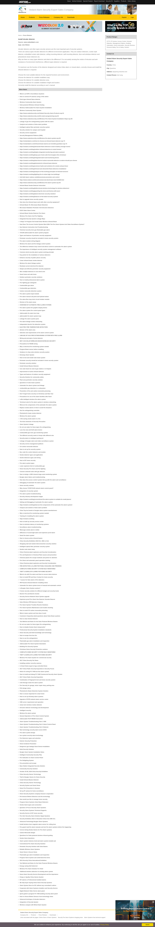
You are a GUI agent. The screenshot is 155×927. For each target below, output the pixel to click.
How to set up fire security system (30, 449)
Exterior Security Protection (28, 741)
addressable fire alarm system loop (30, 316)
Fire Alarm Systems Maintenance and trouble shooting (36, 607)
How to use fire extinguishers (29, 638)
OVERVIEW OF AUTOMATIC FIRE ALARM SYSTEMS (35, 305)
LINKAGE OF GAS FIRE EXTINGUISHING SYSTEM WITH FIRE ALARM (41, 335)
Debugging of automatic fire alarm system (32, 482)
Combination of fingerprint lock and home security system (37, 680)
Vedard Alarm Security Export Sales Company (51, 10)
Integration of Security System (29, 902)
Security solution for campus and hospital (32, 130)
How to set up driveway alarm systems (31, 696)
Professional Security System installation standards (35, 630)
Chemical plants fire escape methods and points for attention (38, 557)
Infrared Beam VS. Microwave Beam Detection (34, 205)
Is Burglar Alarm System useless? (30, 588)
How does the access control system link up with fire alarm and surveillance (43, 480)
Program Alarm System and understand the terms (35, 857)
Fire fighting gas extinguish (28, 282)
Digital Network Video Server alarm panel (32, 891)
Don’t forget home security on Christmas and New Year (36, 394)
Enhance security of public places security (33, 257)
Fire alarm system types (27, 463)
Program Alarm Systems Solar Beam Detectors (34, 802)
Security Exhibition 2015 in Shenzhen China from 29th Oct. (37, 818)
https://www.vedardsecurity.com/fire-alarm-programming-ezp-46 (39, 116)
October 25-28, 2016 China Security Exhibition (34, 771)
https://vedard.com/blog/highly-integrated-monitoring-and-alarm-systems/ (42, 152)
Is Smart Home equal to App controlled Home (33, 666)
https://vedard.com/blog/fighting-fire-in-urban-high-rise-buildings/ (40, 174)
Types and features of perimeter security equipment (35, 235)
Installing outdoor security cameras (30, 663)
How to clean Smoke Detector (29, 618)
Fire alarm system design (27, 732)
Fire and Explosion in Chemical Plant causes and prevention (38, 555)
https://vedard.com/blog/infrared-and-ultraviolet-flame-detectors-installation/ (43, 169)
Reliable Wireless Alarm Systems (30, 849)
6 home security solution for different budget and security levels (39, 591)
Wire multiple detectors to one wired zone (32, 271)
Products (32, 17)
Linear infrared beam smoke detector (31, 260)
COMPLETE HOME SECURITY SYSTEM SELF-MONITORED (37, 568)
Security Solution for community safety (32, 377)
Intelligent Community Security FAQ (31, 755)
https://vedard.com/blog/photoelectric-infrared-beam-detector (38, 163)
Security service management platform (31, 444)
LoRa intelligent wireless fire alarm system (33, 399)
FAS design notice (25, 688)
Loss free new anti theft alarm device (31, 430)
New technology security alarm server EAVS (33, 730)
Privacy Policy (104, 924)
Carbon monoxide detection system (30, 291)
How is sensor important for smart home (32, 693)
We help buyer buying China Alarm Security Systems (36, 882)
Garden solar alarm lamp (27, 549)
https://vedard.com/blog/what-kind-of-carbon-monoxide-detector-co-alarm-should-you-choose (48, 160)
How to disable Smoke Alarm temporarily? (32, 627)
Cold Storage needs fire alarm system (31, 682)
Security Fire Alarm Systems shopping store (70, 917)
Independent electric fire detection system (32, 324)
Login (132, 17)
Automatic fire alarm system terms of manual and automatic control (40, 585)
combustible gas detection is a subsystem (32, 388)
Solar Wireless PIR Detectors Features (31, 602)
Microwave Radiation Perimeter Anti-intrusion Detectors (37, 207)
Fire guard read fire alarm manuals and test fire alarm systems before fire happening (45, 827)
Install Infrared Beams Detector (29, 366)
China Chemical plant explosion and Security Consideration (38, 552)
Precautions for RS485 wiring (29, 344)
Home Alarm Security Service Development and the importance (39, 874)
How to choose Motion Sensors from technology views (36, 896)
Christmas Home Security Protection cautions (34, 649)
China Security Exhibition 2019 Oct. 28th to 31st (34, 541)
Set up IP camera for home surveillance (32, 791)
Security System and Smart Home (30, 785)
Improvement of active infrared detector (32, 371)
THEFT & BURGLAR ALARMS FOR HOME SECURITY (36, 571)
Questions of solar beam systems (30, 382)
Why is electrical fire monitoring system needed (34, 346)
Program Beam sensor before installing (32, 349)
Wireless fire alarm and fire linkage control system (35, 244)
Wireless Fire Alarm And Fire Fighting (31, 216)
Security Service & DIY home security (31, 813)
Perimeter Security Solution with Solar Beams (34, 846)
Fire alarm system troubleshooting (30, 493)
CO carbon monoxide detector (29, 446)
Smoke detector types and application (31, 455)
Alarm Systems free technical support (94, 917)
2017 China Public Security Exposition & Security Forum (37, 668)
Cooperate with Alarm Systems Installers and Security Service (39, 888)
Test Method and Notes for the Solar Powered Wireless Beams (39, 621)
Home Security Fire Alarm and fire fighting (32, 469)
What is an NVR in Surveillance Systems (32, 94)
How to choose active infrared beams (31, 538)
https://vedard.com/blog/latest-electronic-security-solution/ (38, 194)
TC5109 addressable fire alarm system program (34, 232)
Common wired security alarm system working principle (37, 252)
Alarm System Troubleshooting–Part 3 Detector (34, 727)
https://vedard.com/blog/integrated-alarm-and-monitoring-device (39, 157)
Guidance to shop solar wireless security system (34, 352)
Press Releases (44, 17)
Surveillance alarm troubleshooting (30, 527)
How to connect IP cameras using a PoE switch (34, 96)
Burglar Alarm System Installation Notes (32, 752)
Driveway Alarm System (27, 355)
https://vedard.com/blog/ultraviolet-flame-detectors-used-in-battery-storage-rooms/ (45, 146)
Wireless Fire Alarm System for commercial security (35, 657)
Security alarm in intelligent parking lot (31, 438)
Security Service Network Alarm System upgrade (34, 596)
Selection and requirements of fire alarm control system (37, 332)
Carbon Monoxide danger (27, 832)
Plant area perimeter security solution (31, 380)
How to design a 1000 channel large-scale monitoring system (38, 474)
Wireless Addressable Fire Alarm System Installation (36, 107)
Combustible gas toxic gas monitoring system (34, 432)
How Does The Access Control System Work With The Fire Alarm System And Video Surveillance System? (52, 224)
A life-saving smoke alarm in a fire (30, 419)
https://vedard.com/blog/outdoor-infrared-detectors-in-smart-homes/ (40, 149)
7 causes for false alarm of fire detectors (32, 580)
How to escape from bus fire (28, 635)
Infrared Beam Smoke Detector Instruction (32, 185)
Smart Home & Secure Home (28, 852)
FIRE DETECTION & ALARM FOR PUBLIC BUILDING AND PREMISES (40, 566)
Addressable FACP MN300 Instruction (31, 718)
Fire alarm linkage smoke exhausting (31, 321)
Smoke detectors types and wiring (30, 457)
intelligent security (25, 710)
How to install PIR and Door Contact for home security (36, 577)
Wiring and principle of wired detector (31, 338)
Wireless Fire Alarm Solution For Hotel (31, 868)
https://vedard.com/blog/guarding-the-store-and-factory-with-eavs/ (40, 191)
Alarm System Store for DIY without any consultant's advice (38, 885)
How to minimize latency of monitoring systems (34, 524)
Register (124, 17)
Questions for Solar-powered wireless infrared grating (36, 835)
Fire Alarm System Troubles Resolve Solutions (34, 605)
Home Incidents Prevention (28, 743)
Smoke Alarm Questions (27, 838)
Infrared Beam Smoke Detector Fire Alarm (32, 213)
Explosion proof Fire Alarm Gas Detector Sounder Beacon (37, 599)
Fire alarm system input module (29, 294)
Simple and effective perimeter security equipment (35, 269)
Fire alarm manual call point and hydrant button (34, 296)
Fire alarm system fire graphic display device (33, 307)
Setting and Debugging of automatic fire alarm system (36, 502)
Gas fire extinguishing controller (29, 410)
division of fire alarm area (27, 330)
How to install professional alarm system (32, 280)
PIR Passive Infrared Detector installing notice (34, 582)
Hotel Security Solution (27, 749)
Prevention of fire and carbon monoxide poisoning (35, 391)
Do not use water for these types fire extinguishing (35, 427)
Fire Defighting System (27, 760)
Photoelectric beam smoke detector (30, 413)
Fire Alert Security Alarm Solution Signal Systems (35, 816)
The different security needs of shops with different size (37, 435)
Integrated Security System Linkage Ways (32, 219)
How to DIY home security (27, 460)
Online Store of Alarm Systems (48, 917)
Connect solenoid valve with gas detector (32, 471)
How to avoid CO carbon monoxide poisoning (34, 610)
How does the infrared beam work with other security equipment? (40, 202)
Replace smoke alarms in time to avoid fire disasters (36, 407)
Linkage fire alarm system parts (29, 319)
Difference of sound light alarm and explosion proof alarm (37, 532)
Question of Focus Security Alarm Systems (33, 807)
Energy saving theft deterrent (29, 866)
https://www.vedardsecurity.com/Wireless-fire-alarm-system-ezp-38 (40, 138)
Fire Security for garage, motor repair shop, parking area (37, 685)
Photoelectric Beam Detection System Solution (34, 691)
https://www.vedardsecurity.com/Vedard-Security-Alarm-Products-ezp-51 (42, 113)
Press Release (43, 915)
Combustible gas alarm (27, 285)
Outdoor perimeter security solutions (31, 277)
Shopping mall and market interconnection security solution (38, 543)
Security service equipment (28, 132)
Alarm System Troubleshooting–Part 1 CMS (33, 721)
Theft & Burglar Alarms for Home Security (32, 777)
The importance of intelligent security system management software (40, 249)
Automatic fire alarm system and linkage (32, 385)
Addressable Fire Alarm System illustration (33, 643)
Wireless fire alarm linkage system (30, 263)
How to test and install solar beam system (32, 357)
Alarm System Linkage (26, 424)
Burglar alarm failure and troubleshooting (32, 477)
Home (23, 17)
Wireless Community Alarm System (30, 102)
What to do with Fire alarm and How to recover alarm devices (38, 574)
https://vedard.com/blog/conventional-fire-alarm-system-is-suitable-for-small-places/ (45, 499)
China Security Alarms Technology (30, 774)
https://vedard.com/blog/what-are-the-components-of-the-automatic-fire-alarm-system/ (46, 505)
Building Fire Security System (29, 646)
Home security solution (27, 485)
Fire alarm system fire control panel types (32, 310)
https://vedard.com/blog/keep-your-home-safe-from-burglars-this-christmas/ (43, 155)
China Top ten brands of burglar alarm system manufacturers (38, 510)
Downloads (71, 17)
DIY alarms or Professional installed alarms (33, 880)
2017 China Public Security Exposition (31, 677)
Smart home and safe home (28, 274)
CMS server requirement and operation (31, 702)
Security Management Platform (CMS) (31, 135)
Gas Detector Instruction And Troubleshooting (34, 227)
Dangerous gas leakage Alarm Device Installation (35, 746)
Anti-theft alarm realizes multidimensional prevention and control (39, 177)
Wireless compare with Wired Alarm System (33, 905)
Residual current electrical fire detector (31, 266)
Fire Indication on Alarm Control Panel (31, 757)
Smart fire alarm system (27, 535)
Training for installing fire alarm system (32, 516)
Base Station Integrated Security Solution (32, 766)
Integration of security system (29, 491)
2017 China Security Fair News (29, 660)
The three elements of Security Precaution (32, 421)
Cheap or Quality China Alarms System (31, 877)
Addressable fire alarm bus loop (29, 313)
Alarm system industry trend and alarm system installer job (38, 841)
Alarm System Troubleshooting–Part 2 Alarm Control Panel (38, 724)
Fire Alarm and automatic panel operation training (35, 560)
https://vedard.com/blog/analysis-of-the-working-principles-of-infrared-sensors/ (44, 171)
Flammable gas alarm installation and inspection (34, 641)
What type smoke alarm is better (29, 530)
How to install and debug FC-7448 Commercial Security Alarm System (41, 674)
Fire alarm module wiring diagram (30, 241)
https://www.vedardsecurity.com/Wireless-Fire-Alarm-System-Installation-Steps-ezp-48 (46, 119)
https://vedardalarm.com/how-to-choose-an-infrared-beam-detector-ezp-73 (42, 141)
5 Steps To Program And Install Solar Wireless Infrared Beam (38, 221)
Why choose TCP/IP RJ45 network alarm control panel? (36, 488)
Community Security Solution (29, 768)
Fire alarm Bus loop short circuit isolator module (34, 299)
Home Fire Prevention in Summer (30, 788)
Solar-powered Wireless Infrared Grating (32, 105)
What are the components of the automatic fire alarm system (38, 405)
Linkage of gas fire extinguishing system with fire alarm (37, 121)
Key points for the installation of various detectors (35, 255)
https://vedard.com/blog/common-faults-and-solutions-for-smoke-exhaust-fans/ (44, 166)
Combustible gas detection (28, 288)
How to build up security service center (32, 521)
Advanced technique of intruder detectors (32, 899)
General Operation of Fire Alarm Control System (34, 716)
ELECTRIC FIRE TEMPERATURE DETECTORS (34, 327)
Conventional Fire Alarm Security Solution (32, 843)
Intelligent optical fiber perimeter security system (35, 127)
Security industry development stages (31, 496)
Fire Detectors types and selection (30, 738)
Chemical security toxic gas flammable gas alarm (35, 230)
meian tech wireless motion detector (31, 705)
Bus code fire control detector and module (32, 452)
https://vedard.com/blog (27, 518)
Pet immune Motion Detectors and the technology (35, 796)
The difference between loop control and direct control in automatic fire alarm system (46, 246)
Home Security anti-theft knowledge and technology (35, 632)
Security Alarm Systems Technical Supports (33, 810)
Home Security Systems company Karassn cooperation (36, 793)
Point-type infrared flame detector (30, 99)
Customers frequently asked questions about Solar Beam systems (40, 616)
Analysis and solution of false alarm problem (33, 124)
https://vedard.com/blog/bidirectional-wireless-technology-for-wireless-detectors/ (44, 188)
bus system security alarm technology (31, 735)
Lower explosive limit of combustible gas (32, 466)
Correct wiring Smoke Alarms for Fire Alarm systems (36, 830)
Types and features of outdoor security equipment (35, 374)
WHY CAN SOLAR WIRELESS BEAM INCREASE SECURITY (38, 341)
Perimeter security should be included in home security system (39, 238)
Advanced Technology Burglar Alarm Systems (34, 821)
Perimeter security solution (28, 363)
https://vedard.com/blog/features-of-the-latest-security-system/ (39, 196)
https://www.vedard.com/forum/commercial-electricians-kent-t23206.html (42, 180)
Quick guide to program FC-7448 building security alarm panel (39, 893)
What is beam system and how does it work (33, 613)
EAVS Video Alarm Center (27, 210)
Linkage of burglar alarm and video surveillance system (37, 441)
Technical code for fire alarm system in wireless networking (38, 402)
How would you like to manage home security (33, 799)
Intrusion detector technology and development (34, 707)
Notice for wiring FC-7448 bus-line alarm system (34, 671)
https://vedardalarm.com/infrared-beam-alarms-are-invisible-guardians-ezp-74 (43, 144)
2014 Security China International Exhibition (33, 860)
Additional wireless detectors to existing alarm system (36, 871)
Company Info (58, 17)
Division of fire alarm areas (28, 302)
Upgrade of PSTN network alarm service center (34, 699)
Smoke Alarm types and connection (30, 805)
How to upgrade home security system (31, 199)
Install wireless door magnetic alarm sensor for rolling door (38, 824)
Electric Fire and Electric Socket (29, 593)
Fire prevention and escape (28, 763)
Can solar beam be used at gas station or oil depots (35, 369)
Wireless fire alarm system (28, 416)
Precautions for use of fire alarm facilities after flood (36, 396)
